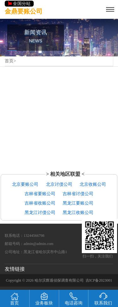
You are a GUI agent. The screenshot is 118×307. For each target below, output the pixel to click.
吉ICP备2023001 (99, 280)
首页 (9, 61)
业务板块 (44, 298)
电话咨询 (73, 298)
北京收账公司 (93, 184)
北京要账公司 (25, 184)
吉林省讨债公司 (78, 193)
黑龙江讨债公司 (40, 212)
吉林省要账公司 (40, 193)
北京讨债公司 (59, 184)
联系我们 (103, 298)
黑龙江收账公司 (78, 212)
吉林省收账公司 (40, 203)
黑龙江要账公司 (78, 203)
